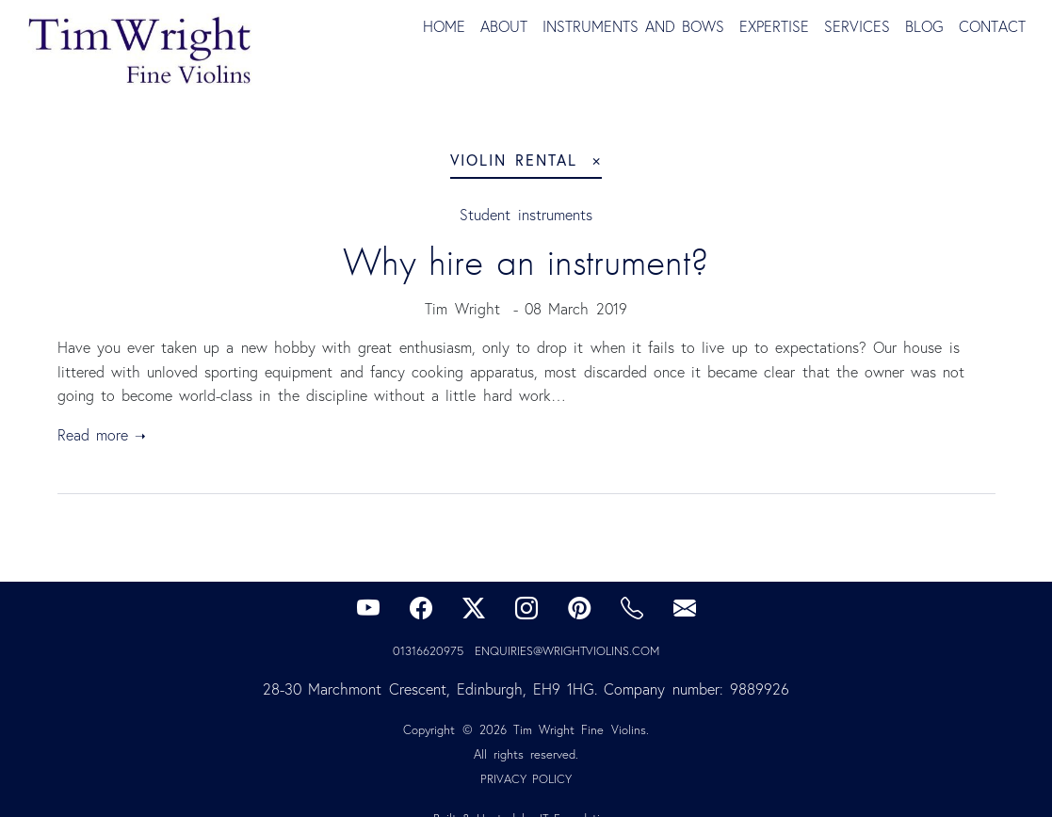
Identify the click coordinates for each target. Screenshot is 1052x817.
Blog (924, 26)
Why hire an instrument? (526, 261)
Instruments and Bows (633, 26)
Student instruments (525, 214)
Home (444, 26)
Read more (92, 434)
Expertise (774, 26)
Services (857, 26)
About (503, 26)
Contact (992, 26)
